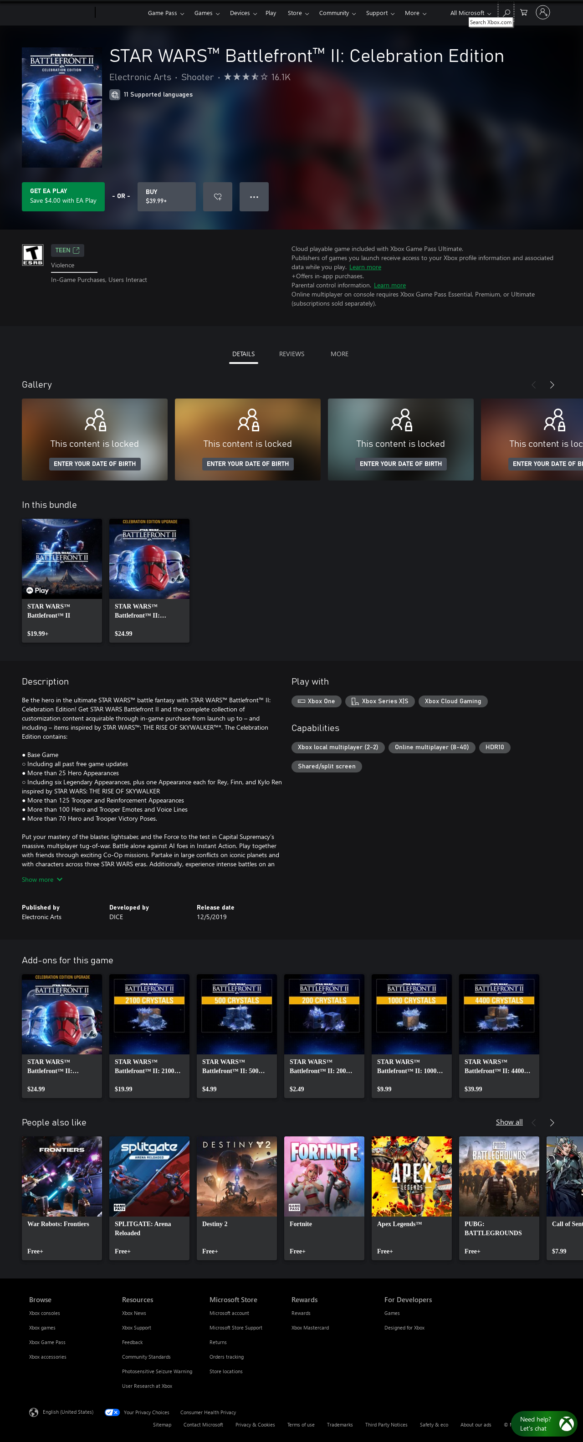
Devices (240, 12)
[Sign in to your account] (543, 12)
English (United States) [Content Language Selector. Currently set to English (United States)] (68, 1412)
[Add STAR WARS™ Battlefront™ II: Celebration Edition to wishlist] (217, 196)
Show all (509, 1121)
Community (334, 12)
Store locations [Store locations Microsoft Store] (226, 1371)
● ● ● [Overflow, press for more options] (254, 196)
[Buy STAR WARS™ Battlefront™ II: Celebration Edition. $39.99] (167, 196)
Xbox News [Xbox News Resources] (134, 1313)
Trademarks (340, 1424)
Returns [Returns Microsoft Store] (218, 1342)
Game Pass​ (162, 12)
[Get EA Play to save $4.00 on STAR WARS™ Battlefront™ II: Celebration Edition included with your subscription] (63, 196)
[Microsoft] (60, 12)
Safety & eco (434, 1424)
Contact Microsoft (203, 1424)
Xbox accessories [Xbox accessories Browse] (47, 1357)
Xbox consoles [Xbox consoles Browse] (44, 1313)
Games (203, 12)
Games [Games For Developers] (392, 1313)
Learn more (365, 266)
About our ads (475, 1424)
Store (295, 12)
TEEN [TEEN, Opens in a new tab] (68, 250)
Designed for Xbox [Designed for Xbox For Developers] (404, 1327)
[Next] (552, 384)
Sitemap (162, 1424)
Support (377, 12)
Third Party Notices (386, 1424)
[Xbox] (120, 12)
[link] (62, 581)
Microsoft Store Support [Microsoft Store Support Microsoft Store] (236, 1327)
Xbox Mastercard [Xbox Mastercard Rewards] (310, 1327)
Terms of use (301, 1424)
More (412, 12)
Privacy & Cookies (255, 1424)
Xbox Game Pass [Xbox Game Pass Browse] (47, 1342)
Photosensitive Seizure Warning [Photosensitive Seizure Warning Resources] (157, 1371)
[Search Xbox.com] (506, 11)
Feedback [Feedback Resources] (132, 1342)
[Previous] (534, 384)
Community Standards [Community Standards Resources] (146, 1357)
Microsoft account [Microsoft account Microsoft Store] (229, 1313)
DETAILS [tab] (243, 353)
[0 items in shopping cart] (523, 11)
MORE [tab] (339, 353)
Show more (42, 879)
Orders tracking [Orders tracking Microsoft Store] (227, 1357)
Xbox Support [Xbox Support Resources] (136, 1327)
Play (271, 12)
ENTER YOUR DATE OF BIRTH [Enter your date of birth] (95, 464)
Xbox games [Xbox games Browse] (42, 1327)
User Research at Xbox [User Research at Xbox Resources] (147, 1386)
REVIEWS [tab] (291, 353)
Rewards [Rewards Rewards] (301, 1313)
